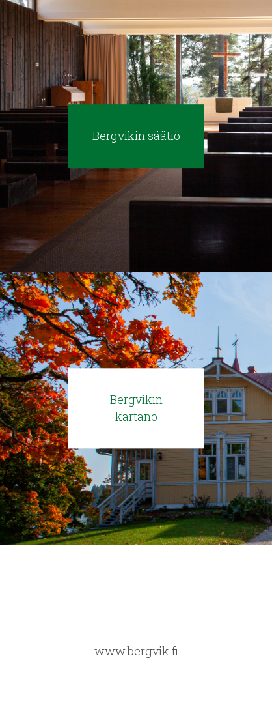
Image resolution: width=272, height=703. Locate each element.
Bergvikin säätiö (136, 135)
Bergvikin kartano (136, 408)
